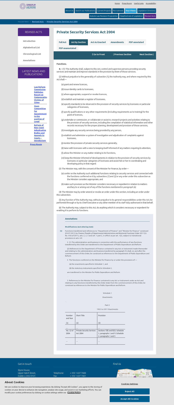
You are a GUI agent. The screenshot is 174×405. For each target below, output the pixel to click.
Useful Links (139, 3)
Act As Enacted (98, 42)
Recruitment (118, 11)
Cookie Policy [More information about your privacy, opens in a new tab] (74, 393)
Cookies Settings (129, 384)
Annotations (29, 60)
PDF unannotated (67, 48)
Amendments (117, 42)
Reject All (129, 391)
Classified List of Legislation (131, 16)
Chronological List (32, 54)
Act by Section (78, 42)
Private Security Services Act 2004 (62, 22)
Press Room (127, 3)
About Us (69, 11)
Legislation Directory (146, 11)
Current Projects (104, 11)
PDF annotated (136, 42)
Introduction (29, 41)
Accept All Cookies (130, 399)
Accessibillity (151, 3)
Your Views (131, 11)
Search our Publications (85, 11)
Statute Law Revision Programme (104, 16)
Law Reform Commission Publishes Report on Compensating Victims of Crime (41, 95)
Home (117, 3)
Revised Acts (150, 16)
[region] (87, 391)
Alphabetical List (31, 47)
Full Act (62, 42)
